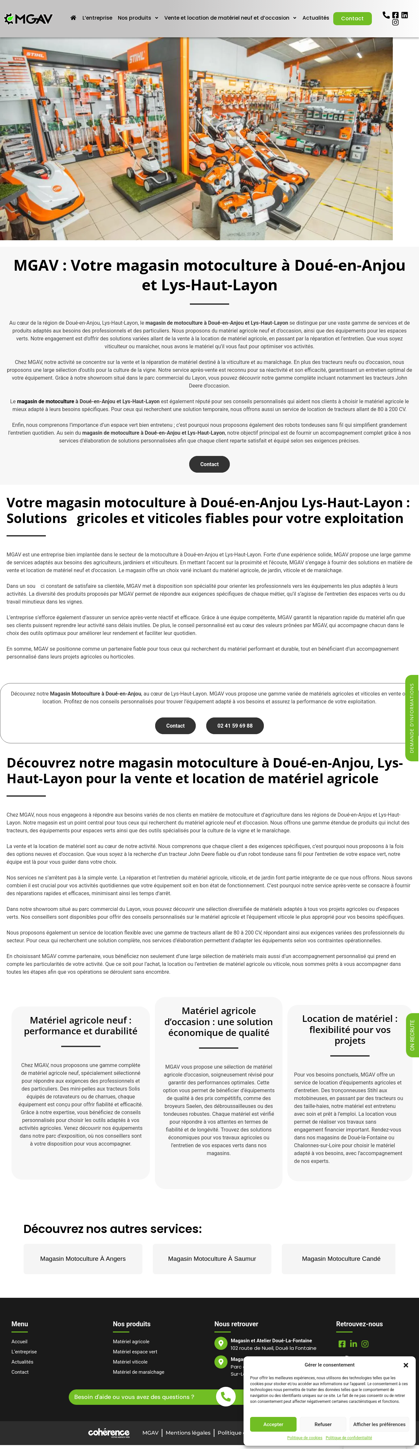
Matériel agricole (131, 1346)
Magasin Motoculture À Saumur (212, 1262)
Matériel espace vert (135, 1356)
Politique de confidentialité (349, 1438)
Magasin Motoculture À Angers (83, 1262)
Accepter (273, 1424)
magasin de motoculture (45, 405)
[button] (406, 1365)
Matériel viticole (130, 1366)
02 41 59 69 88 (235, 730)
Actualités (354, 14)
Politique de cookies (304, 1438)
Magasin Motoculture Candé (341, 1262)
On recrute (413, 1035)
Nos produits (173, 14)
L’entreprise (132, 14)
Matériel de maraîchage (138, 1376)
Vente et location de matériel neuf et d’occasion (267, 14)
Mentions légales (188, 1437)
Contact (352, 26)
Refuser (323, 1424)
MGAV (150, 1437)
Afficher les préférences (379, 1424)
